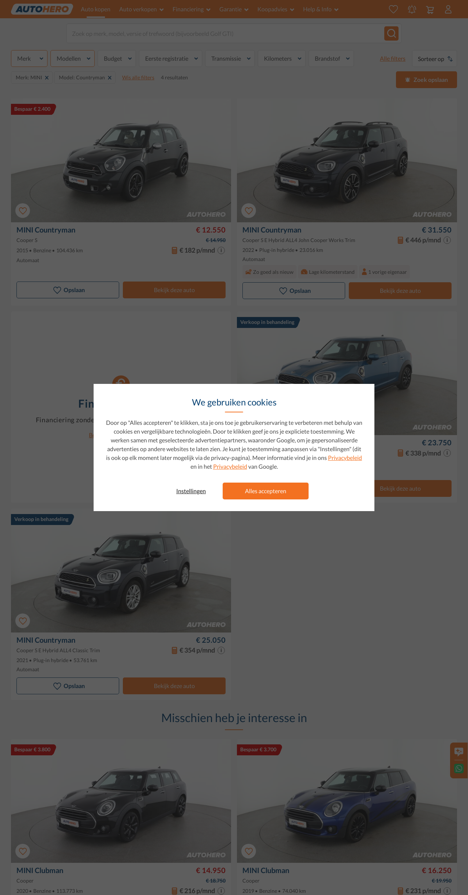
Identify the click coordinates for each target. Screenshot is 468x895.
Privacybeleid (345, 457)
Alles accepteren (265, 490)
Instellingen (191, 490)
